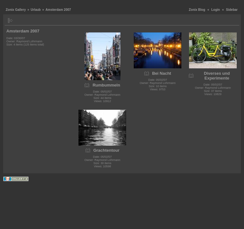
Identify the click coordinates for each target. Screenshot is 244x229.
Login (215, 9)
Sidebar (232, 9)
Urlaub (35, 9)
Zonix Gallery (16, 9)
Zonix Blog (197, 9)
